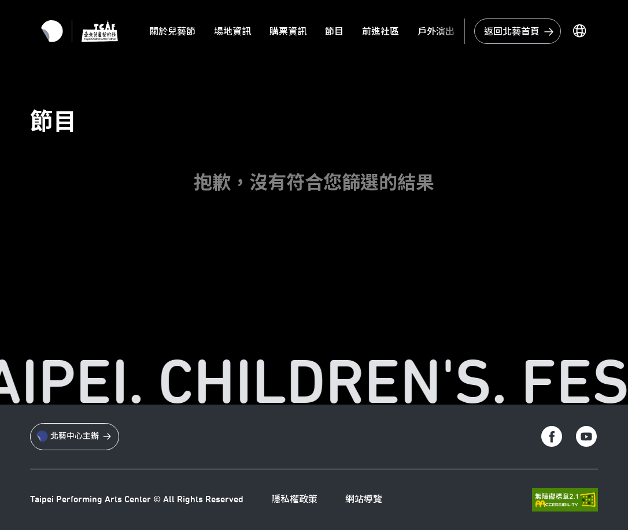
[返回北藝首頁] (52, 31)
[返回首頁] (100, 31)
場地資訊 (232, 31)
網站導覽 (363, 499)
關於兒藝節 (172, 31)
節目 (334, 31)
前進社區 (380, 31)
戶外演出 (436, 31)
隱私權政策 (294, 499)
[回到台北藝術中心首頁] (517, 31)
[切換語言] (579, 31)
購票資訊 (287, 31)
